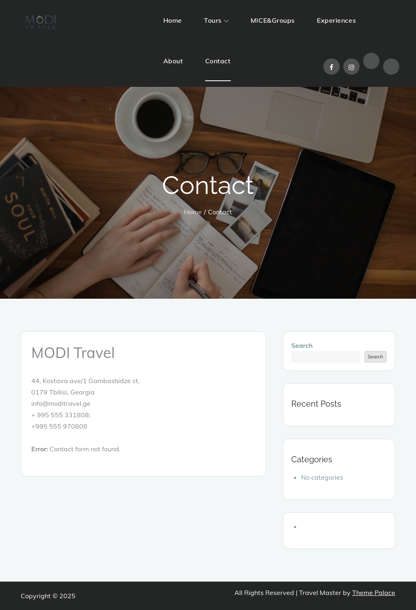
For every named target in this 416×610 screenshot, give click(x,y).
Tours (216, 20)
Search (302, 345)
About (173, 61)
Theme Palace (373, 592)
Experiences (336, 20)
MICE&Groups (273, 20)
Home (172, 20)
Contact (218, 61)
